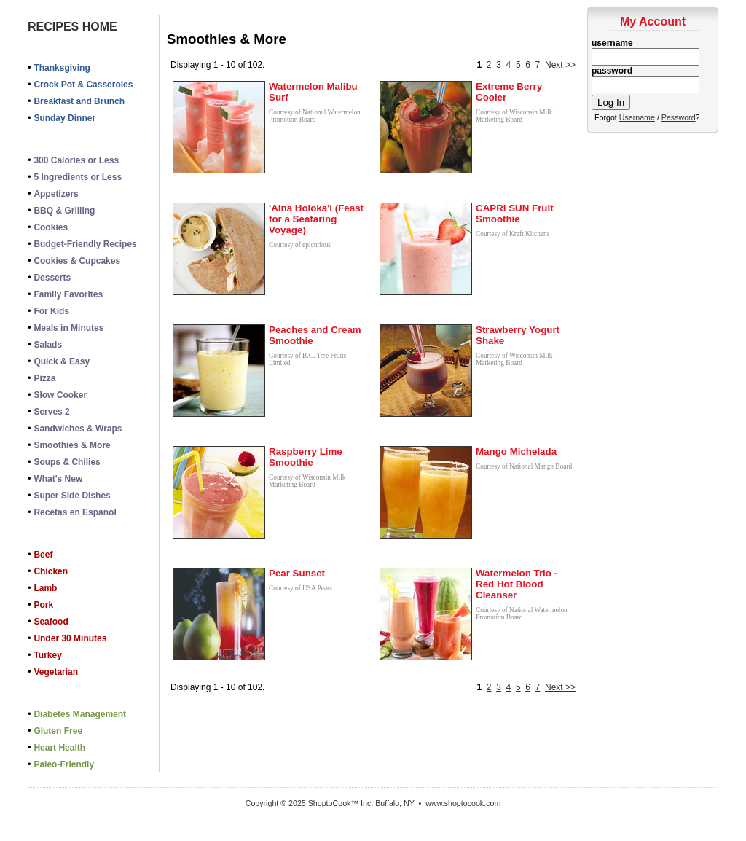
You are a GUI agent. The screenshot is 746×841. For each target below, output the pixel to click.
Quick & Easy (62, 361)
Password (678, 117)
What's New (58, 479)
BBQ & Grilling (64, 211)
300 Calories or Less (76, 160)
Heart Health (59, 748)
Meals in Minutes (68, 328)
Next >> (560, 65)
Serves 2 (51, 412)
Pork (43, 605)
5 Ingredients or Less (78, 177)
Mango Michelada (516, 451)
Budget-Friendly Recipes (85, 244)
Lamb (45, 588)
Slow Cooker (60, 395)
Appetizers (56, 194)
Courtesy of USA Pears (300, 588)
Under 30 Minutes (70, 638)
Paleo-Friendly (64, 764)
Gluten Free (58, 731)
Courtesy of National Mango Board (524, 466)
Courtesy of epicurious (300, 245)
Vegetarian (56, 672)
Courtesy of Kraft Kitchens (512, 234)
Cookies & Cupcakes (77, 261)
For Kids (51, 311)
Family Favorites (68, 294)
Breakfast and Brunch (79, 101)
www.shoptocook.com (462, 803)
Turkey (47, 655)
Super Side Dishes (72, 495)
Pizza (44, 378)
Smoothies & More (72, 445)
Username (637, 117)
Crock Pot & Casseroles (83, 84)
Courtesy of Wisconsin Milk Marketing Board (514, 116)
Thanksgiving (62, 68)
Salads (48, 345)
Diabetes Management (80, 714)
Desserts (52, 278)
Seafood (51, 622)
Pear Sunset (297, 573)
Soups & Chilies (67, 462)
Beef (43, 554)
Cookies (51, 227)
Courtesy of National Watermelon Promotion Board (315, 116)
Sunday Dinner (64, 118)
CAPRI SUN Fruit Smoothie (515, 213)
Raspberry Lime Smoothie (305, 457)
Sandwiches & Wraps (78, 428)
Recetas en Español (75, 512)
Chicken (51, 571)
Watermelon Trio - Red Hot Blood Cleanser (516, 584)
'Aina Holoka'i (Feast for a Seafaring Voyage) (316, 219)
